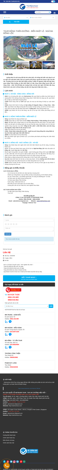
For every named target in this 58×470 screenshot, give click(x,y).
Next (51, 48)
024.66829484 (14, 344)
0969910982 (14, 357)
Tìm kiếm (16, 21)
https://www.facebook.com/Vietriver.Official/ (29, 388)
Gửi (51, 306)
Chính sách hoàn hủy (9, 437)
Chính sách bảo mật (8, 442)
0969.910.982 (13, 300)
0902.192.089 (13, 297)
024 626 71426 (10, 1)
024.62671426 (14, 331)
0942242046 (14, 367)
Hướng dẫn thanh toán (9, 435)
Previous (6, 48)
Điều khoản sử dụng (8, 440)
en (52, 1)
